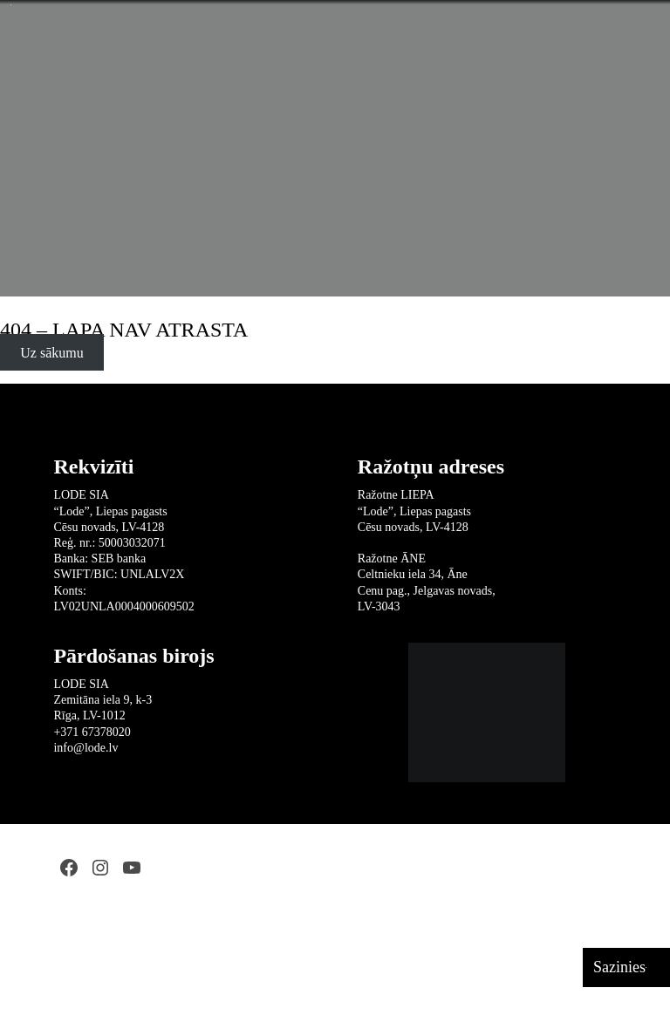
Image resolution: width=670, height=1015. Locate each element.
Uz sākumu (51, 352)
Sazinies (619, 967)
